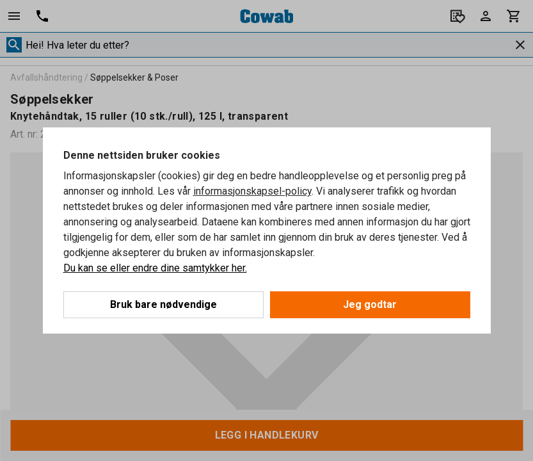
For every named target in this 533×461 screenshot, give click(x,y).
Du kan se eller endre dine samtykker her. (155, 268)
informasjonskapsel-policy (252, 191)
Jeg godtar (370, 304)
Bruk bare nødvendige (163, 304)
